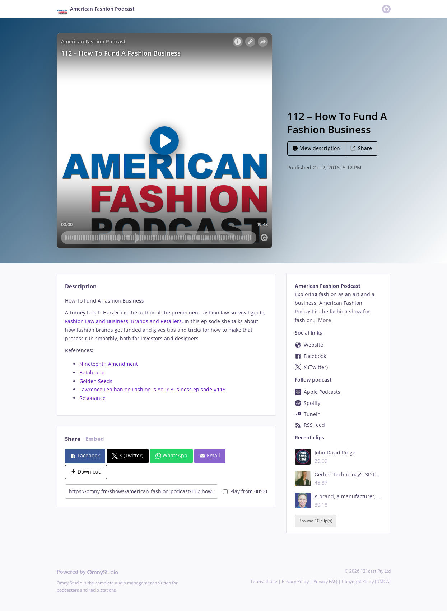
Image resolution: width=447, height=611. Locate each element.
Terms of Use (263, 581)
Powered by (87, 571)
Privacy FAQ (325, 581)
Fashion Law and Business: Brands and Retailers (123, 321)
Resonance (92, 398)
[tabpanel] (166, 349)
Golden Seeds (95, 381)
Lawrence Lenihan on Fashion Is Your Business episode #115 (152, 389)
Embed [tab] (94, 439)
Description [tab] (81, 286)
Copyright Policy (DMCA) (366, 581)
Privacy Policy (295, 581)
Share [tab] (72, 439)
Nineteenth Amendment (108, 363)
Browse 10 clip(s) (315, 521)
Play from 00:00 (245, 491)
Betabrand (92, 372)
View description (316, 148)
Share (361, 148)
